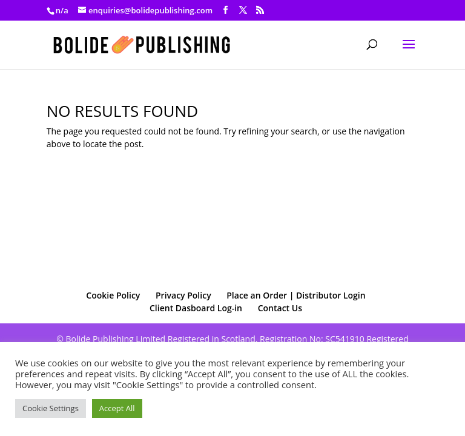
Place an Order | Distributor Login (295, 295)
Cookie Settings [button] (50, 408)
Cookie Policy (113, 295)
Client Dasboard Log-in (196, 308)
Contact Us (280, 308)
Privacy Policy (183, 295)
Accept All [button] (117, 408)
